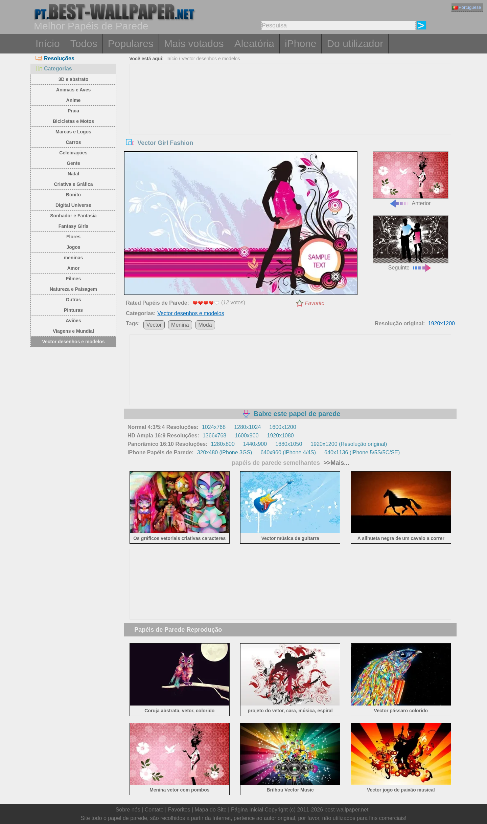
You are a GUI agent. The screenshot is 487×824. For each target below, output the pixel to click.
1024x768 (214, 427)
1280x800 (223, 444)
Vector (154, 325)
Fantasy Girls (74, 226)
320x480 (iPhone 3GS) (224, 452)
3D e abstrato (74, 79)
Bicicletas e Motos (73, 121)
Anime (73, 100)
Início (48, 43)
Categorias (54, 68)
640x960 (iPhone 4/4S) (288, 452)
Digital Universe (73, 205)
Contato (154, 809)
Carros (73, 142)
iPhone (300, 43)
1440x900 (255, 444)
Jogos (73, 247)
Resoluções (55, 58)
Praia (73, 110)
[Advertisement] (290, 114)
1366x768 (214, 435)
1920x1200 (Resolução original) (348, 444)
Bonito (73, 194)
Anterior (410, 179)
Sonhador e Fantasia (73, 215)
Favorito (315, 303)
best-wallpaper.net (347, 809)
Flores (73, 236)
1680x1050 (288, 444)
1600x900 (246, 435)
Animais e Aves (73, 89)
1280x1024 (247, 427)
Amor (73, 268)
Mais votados (194, 43)
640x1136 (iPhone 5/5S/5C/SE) (362, 452)
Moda (205, 325)
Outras (73, 299)
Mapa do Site (211, 809)
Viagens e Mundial (73, 331)
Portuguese (466, 7)
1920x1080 (280, 435)
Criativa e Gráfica (73, 184)
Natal (73, 173)
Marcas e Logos (73, 131)
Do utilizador (355, 43)
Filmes (73, 278)
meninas (73, 257)
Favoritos (179, 809)
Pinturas (73, 310)
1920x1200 (441, 323)
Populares (131, 43)
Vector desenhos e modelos (73, 341)
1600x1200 (282, 427)
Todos (83, 43)
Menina (180, 325)
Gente (73, 163)
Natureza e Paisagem (73, 289)
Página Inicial (247, 809)
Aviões (73, 320)
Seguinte (410, 242)
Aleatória (254, 43)
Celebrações (73, 152)
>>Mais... (335, 462)
